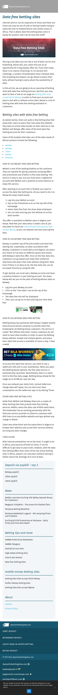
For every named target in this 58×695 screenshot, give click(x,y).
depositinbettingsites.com (16, 664)
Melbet (8, 145)
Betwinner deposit (12, 638)
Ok (29, 691)
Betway (8, 148)
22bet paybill (11, 476)
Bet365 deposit (10, 650)
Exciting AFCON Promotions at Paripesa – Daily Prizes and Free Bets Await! (26, 521)
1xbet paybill (11, 481)
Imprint (8, 604)
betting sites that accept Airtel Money (22, 578)
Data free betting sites (15, 562)
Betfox (8, 154)
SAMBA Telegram (12, 544)
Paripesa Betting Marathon (17, 509)
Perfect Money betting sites (17, 583)
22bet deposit (9, 631)
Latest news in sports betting (18, 644)
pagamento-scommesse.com (17, 674)
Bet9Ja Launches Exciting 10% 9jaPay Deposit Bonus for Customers (28, 498)
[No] (55, 687)
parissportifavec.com (14, 679)
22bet (8, 151)
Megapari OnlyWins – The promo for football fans (27, 504)
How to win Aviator (13, 557)
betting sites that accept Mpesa (19, 587)
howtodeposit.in (11, 669)
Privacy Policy (11, 608)
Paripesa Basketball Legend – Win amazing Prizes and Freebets (27, 514)
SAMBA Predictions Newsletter (19, 539)
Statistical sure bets (14, 548)
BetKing (8, 157)
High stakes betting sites (16, 553)
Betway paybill (12, 472)
